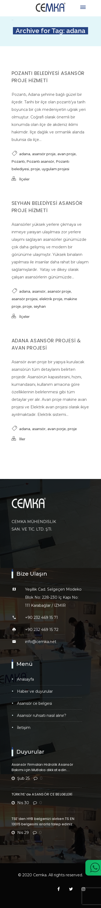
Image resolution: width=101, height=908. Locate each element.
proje (35, 169)
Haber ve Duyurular (35, 691)
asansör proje (43, 154)
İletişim (23, 727)
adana (24, 154)
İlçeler (24, 179)
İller (22, 439)
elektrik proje (50, 299)
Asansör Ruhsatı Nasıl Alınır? (41, 715)
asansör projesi (24, 299)
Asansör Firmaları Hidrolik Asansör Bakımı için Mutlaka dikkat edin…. (43, 767)
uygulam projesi (55, 169)
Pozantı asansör (40, 161)
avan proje (66, 154)
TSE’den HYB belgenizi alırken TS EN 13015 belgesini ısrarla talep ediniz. (43, 821)
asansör (39, 291)
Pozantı (18, 161)
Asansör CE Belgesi (34, 703)
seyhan (40, 306)
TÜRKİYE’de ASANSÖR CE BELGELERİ (42, 794)
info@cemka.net (40, 641)
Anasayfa (25, 679)
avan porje (56, 429)
